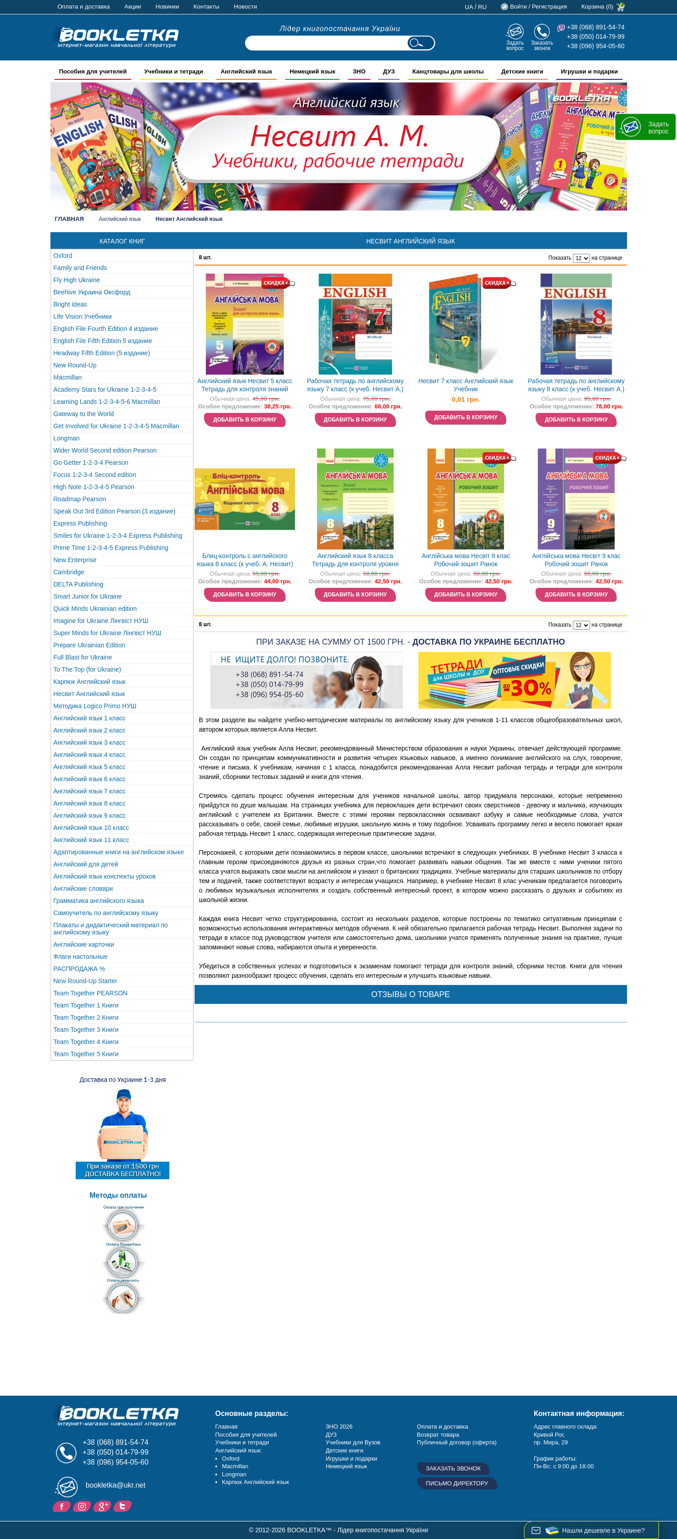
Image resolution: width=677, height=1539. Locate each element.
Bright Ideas (70, 304)
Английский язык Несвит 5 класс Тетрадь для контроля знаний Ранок (244, 386)
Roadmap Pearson (80, 499)
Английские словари (83, 888)
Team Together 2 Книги (86, 1017)
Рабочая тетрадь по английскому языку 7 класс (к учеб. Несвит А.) (355, 385)
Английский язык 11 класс (91, 839)
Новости (245, 6)
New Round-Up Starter (86, 981)
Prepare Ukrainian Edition (90, 645)
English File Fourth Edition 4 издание (106, 328)
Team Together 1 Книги (86, 1005)
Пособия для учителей (246, 1434)
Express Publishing (80, 523)
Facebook (63, 1505)
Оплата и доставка (84, 6)
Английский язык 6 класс (90, 779)
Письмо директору (457, 1483)
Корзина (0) (597, 6)
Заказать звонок (542, 45)
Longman (67, 438)
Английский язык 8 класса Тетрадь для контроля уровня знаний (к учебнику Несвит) (355, 561)
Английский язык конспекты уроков (105, 876)
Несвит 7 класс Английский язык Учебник (465, 385)
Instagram (83, 1505)
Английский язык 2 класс (90, 730)
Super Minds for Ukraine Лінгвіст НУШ (108, 633)
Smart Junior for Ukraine (88, 596)
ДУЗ (331, 1434)
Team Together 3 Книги (86, 1029)
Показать (560, 258)
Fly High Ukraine (77, 280)
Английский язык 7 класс (90, 791)
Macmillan (68, 377)
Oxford (63, 255)
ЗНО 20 (336, 1426)
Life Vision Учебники (83, 316)
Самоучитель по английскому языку (106, 912)
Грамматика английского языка (99, 900)
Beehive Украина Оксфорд (92, 292)
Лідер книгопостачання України (340, 28)
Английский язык (120, 219)
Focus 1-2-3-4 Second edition (95, 474)
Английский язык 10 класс (91, 827)
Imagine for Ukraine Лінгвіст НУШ (101, 620)
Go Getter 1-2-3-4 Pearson (91, 462)
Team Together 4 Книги (86, 1041)
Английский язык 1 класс (90, 718)
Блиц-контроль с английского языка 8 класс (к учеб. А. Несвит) (244, 560)
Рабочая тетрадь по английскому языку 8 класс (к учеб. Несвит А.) (576, 385)
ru (482, 7)
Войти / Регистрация (538, 6)
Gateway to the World (84, 413)
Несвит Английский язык (89, 693)
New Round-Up (75, 365)
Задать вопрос (515, 45)
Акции (132, 6)
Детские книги (344, 1450)
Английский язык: (238, 1450)
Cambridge (69, 572)
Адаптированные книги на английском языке (119, 852)
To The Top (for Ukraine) (87, 669)
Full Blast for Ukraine (83, 657)
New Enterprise (75, 559)
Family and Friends (80, 267)
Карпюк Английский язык (90, 681)
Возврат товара (438, 1434)
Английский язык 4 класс (90, 754)
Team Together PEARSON (91, 993)
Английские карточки (84, 944)
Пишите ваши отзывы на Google (103, 1505)
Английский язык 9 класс (90, 815)
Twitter (124, 1505)
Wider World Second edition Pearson (105, 450)
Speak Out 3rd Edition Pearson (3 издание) (115, 511)
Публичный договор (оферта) (457, 1442)
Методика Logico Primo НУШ (95, 706)
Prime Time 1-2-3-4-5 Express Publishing (111, 547)
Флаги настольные (81, 956)
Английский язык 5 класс (90, 766)
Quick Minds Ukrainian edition (95, 608)
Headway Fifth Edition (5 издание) (102, 353)
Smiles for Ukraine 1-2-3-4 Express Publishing (118, 535)
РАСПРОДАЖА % (79, 968)
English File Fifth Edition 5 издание (103, 340)
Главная (69, 218)
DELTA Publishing (79, 584)
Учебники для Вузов (353, 1442)
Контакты (207, 6)
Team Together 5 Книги (86, 1054)
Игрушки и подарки (351, 1458)
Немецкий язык (346, 1466)
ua (469, 7)
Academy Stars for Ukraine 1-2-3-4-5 (105, 389)
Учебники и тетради (242, 1442)
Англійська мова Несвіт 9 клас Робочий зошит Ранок (576, 560)
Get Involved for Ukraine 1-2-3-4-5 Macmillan (116, 426)
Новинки (167, 6)
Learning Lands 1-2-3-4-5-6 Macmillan (107, 401)
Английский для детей (86, 864)
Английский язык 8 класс (90, 803)
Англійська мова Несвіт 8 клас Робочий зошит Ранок (466, 560)
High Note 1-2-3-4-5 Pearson (94, 486)
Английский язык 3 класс (90, 742)
